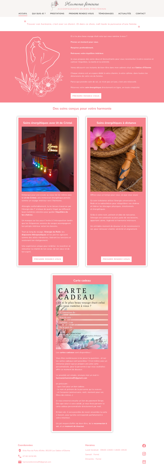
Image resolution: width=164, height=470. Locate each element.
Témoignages (106, 13)
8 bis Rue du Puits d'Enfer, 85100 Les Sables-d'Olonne (46, 450)
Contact (141, 13)
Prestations (57, 13)
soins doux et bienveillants (102, 59)
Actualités (124, 13)
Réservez (75, 87)
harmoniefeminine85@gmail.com (37, 462)
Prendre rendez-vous (81, 13)
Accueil (22, 13)
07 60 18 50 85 (29, 456)
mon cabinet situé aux (133, 67)
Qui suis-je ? (38, 13)
